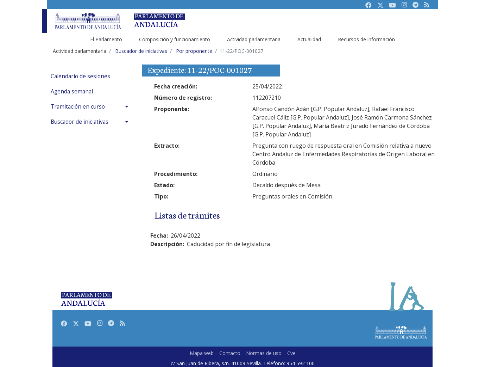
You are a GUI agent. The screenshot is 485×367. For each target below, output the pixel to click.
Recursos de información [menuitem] (366, 39)
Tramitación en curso (78, 106)
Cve (291, 353)
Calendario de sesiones (80, 76)
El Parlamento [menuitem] (106, 39)
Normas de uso (264, 353)
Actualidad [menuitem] (309, 39)
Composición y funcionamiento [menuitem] (174, 39)
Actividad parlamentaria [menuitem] (254, 39)
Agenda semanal (72, 91)
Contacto (229, 353)
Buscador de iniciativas (79, 122)
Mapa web (202, 353)
